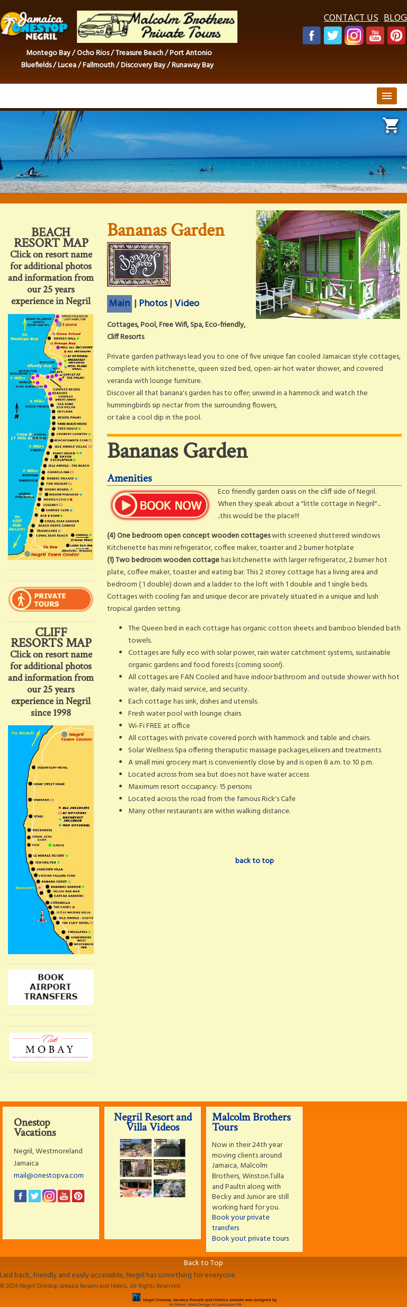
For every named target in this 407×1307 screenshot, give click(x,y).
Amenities (129, 478)
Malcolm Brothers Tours (251, 1122)
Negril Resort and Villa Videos (153, 1122)
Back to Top (203, 1263)
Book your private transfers (241, 1223)
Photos (153, 304)
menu (387, 96)
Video (186, 304)
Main (119, 304)
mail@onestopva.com (49, 1176)
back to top (254, 861)
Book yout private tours (250, 1239)
